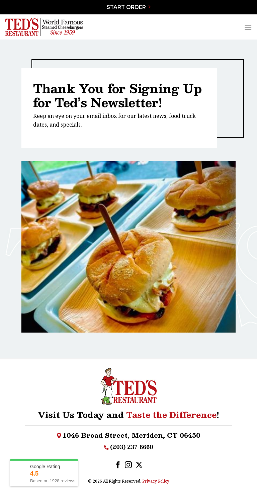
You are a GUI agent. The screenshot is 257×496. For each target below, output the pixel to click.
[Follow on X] (139, 465)
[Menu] (248, 27)
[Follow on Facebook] (117, 465)
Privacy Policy (155, 481)
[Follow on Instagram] (128, 465)
